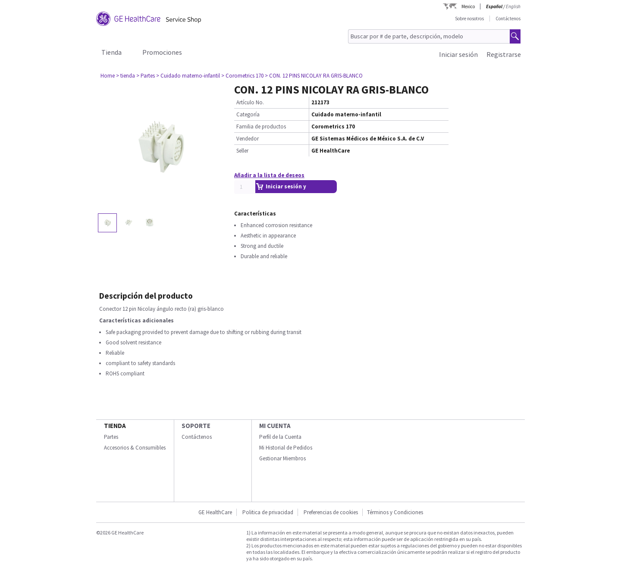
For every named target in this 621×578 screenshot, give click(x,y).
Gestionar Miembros (282, 458)
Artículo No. (250, 102)
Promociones (162, 52)
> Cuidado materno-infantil (188, 75)
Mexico (468, 6)
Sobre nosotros (469, 19)
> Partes (145, 75)
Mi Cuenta (275, 426)
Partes (111, 437)
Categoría (248, 114)
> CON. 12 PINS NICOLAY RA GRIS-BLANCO (314, 75)
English (513, 6)
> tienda (125, 75)
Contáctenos (508, 19)
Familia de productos (261, 126)
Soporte (196, 426)
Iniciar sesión (458, 54)
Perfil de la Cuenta (280, 437)
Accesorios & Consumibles (135, 447)
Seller (242, 150)
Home (107, 75)
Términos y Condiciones (395, 512)
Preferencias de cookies (331, 512)
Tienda (111, 52)
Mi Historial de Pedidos (285, 447)
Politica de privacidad (267, 512)
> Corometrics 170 (242, 75)
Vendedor (247, 138)
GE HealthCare (215, 512)
